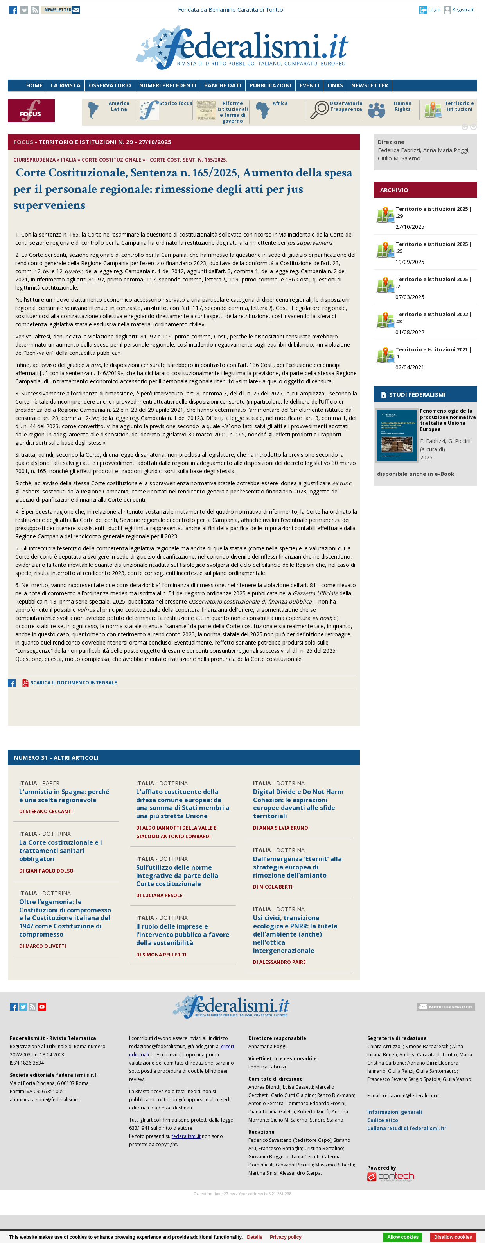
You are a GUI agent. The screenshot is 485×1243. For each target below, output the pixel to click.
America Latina (106, 110)
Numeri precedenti (167, 85)
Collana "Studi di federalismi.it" (407, 1128)
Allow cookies (403, 1237)
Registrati (458, 10)
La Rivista (66, 85)
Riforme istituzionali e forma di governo (222, 112)
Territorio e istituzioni (448, 110)
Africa (270, 110)
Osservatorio (110, 85)
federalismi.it (186, 1136)
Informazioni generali (394, 1112)
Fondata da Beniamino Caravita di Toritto (230, 9)
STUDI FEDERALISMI (413, 394)
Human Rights (388, 110)
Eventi (309, 85)
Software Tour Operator (242, 1203)
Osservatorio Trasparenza (336, 110)
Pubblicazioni (270, 85)
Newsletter (369, 85)
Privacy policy (286, 1237)
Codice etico (382, 1120)
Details (254, 1237)
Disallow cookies (453, 1237)
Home (34, 85)
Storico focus (166, 110)
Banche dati (222, 85)
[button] (430, 10)
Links (335, 85)
